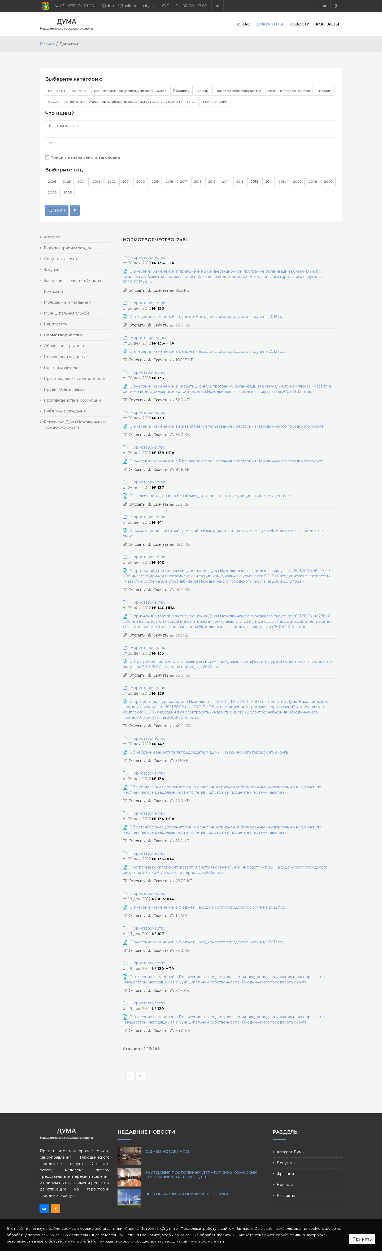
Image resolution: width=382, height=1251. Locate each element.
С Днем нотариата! (167, 1151)
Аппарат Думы (290, 1152)
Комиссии (53, 291)
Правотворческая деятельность (74, 378)
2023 (97, 181)
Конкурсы (56, 91)
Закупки (51, 269)
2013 (240, 181)
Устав (191, 102)
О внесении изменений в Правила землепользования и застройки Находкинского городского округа (226, 426)
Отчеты (203, 91)
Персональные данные (66, 356)
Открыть (137, 290)
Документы (269, 24)
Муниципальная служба (66, 313)
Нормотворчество (146, 257)
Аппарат (52, 237)
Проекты (324, 91)
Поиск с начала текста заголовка (85, 157)
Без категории (214, 102)
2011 (268, 181)
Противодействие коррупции (72, 400)
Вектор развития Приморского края (186, 1194)
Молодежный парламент (67, 302)
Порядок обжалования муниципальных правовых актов (262, 91)
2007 (328, 181)
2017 (183, 181)
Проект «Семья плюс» (64, 389)
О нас (243, 24)
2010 (282, 181)
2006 (52, 192)
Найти (57, 210)
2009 (297, 181)
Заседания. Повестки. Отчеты (72, 280)
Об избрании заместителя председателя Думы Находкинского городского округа (208, 752)
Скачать (160, 290)
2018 (169, 181)
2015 (211, 181)
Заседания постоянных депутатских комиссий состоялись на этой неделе (201, 1174)
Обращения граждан (64, 345)
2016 (197, 181)
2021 (125, 181)
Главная (47, 44)
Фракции (285, 1173)
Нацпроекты (56, 324)
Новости (299, 24)
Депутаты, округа (60, 258)
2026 (52, 181)
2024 (81, 181)
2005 (67, 192)
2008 (313, 181)
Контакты (327, 24)
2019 (155, 181)
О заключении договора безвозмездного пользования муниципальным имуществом (209, 495)
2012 (254, 181)
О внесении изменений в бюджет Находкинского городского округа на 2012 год (207, 316)
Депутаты (286, 1162)
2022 (111, 181)
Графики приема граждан (68, 248)
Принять (362, 1239)
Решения (181, 91)
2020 (140, 181)
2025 (67, 181)
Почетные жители (61, 367)
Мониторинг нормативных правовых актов (130, 91)
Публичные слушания (65, 411)
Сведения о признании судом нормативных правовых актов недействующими (114, 102)
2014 (225, 181)
